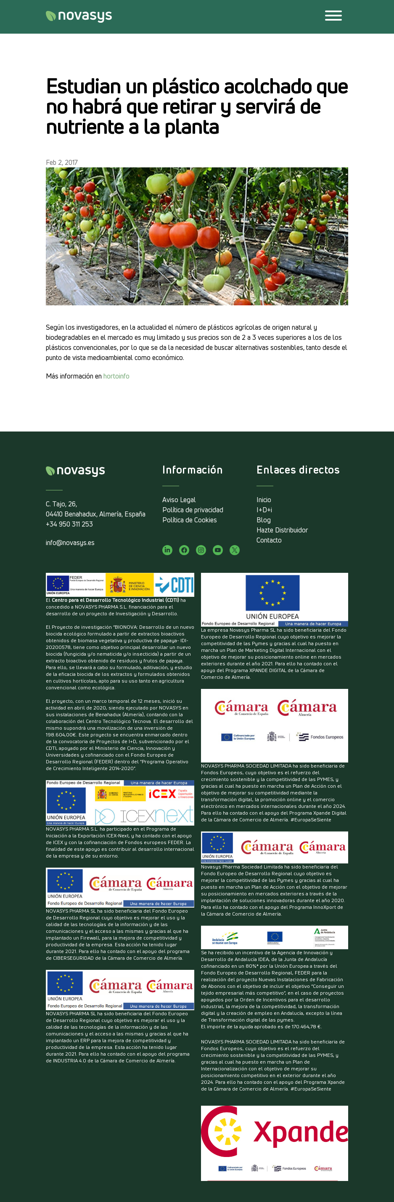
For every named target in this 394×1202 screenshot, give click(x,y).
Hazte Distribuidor (282, 530)
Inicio (263, 499)
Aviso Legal (179, 499)
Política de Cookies (189, 519)
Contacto (269, 540)
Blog (263, 519)
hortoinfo (116, 376)
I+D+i (264, 509)
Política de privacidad (192, 509)
